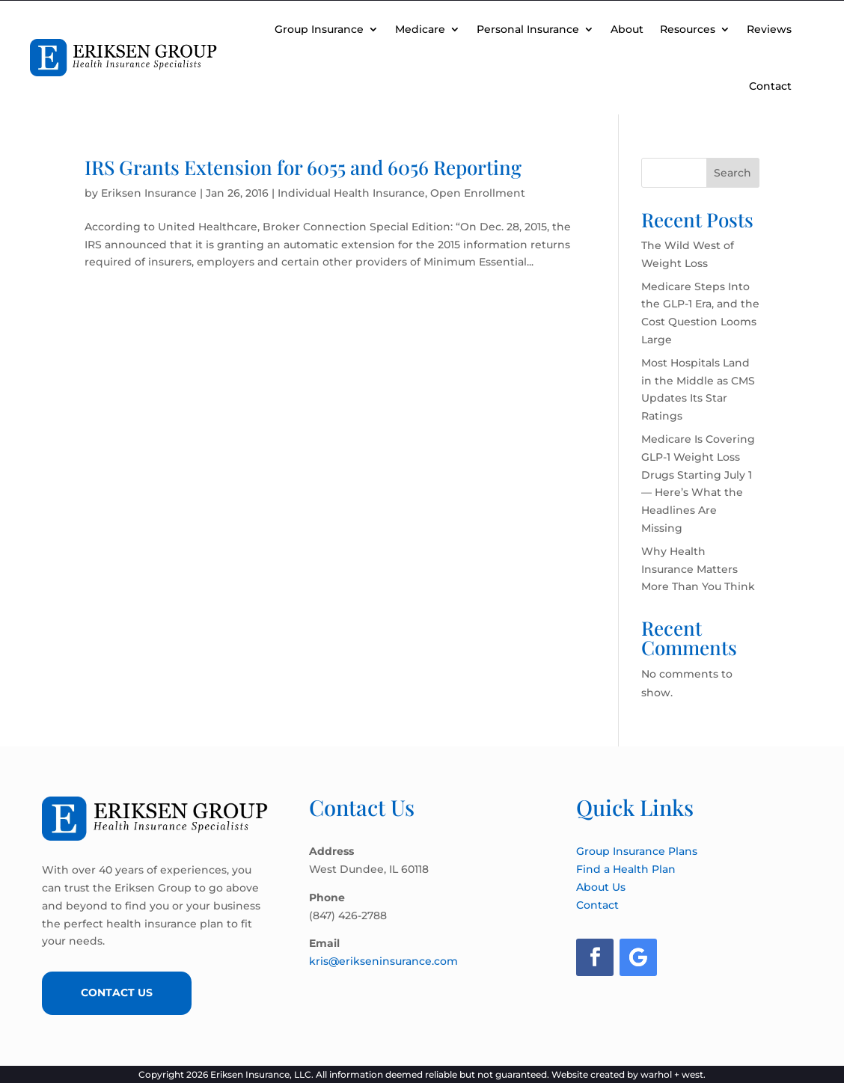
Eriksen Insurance (149, 193)
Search (732, 173)
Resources (687, 29)
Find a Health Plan (626, 869)
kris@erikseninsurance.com (383, 961)
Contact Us (117, 992)
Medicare (420, 29)
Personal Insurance (528, 29)
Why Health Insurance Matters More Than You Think (698, 569)
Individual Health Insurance (351, 193)
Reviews (769, 29)
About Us (601, 887)
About (627, 29)
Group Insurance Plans (636, 851)
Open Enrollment (477, 193)
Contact (770, 86)
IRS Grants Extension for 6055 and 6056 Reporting (303, 167)
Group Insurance (319, 29)
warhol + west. (673, 1074)
